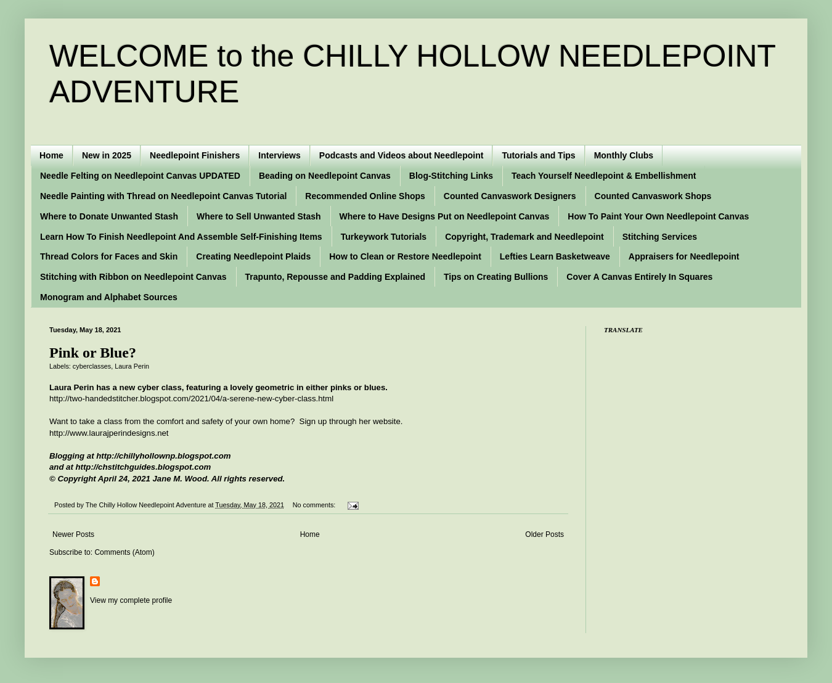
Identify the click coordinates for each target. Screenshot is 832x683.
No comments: (315, 505)
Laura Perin (132, 366)
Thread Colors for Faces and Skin (108, 256)
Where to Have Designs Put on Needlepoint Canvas (445, 216)
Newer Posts (73, 534)
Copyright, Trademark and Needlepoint (524, 237)
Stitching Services (659, 237)
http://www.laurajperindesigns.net (109, 433)
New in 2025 (106, 155)
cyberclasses (92, 366)
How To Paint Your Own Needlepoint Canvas (658, 216)
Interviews (279, 155)
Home (51, 155)
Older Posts (544, 534)
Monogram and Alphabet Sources (108, 297)
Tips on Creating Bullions (496, 277)
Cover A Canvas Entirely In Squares (639, 277)
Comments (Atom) (124, 552)
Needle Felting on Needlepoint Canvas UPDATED (140, 176)
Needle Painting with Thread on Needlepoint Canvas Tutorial (163, 196)
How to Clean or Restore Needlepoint (405, 256)
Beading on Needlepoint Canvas (325, 176)
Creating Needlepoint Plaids (253, 256)
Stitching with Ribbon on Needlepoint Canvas (133, 277)
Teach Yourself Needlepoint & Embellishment (604, 176)
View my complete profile (131, 600)
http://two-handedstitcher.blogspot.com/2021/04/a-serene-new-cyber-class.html (191, 398)
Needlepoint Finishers (195, 155)
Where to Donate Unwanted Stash (109, 216)
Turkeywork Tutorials (384, 237)
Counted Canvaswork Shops (653, 196)
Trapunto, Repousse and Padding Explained (335, 277)
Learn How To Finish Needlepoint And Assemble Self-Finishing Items (181, 237)
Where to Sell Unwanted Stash (258, 216)
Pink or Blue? (92, 353)
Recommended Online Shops (365, 196)
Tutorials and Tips (538, 155)
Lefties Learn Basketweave (555, 256)
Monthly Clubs (623, 155)
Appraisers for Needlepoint (684, 256)
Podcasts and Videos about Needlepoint (401, 155)
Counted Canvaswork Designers (510, 196)
